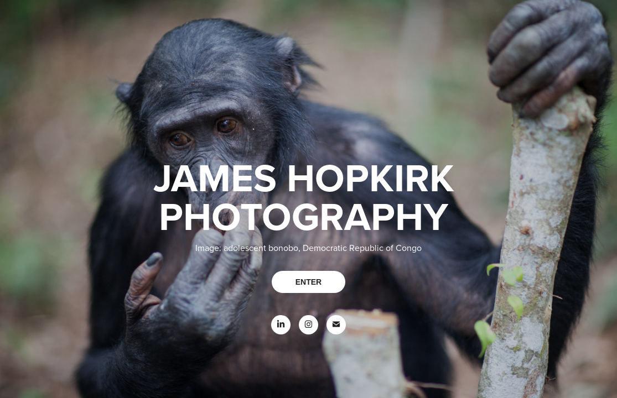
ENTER (308, 281)
